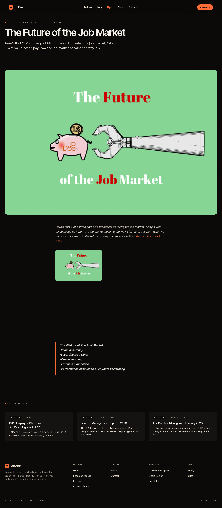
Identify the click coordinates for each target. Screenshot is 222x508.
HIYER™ (214, 500)
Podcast (88, 7)
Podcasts (78, 481)
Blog (99, 7)
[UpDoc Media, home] (16, 7)
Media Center (156, 476)
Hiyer (109, 7)
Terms (190, 476)
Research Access (82, 476)
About (120, 7)
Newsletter (154, 481)
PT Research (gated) (159, 470)
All (9, 22)
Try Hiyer (205, 7)
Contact (133, 7)
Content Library (81, 486)
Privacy (190, 470)
